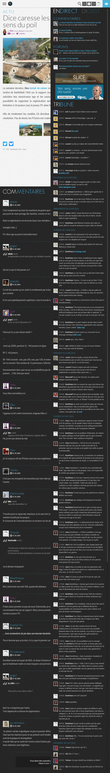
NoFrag (21, 31)
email (12, 33)
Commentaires (67, 18)
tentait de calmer (38, 88)
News (24, 149)
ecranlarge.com (80, 251)
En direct (66, 11)
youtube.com (64, 173)
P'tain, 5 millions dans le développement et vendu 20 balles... (80, 32)
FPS (7, 149)
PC (4, 149)
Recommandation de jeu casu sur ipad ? (75, 66)
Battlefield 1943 (15, 149)
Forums (61, 47)
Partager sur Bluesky (11, 144)
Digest (91, 11)
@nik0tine (22, 33)
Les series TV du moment (69, 58)
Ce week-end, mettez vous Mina (72, 38)
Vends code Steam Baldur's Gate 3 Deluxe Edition (79, 51)
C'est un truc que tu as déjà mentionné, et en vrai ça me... (79, 25)
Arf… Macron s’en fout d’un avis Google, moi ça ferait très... (80, 53)
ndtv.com (77, 334)
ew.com (75, 131)
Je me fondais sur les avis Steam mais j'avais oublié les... (79, 40)
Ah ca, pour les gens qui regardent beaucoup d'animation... (80, 61)
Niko (12, 30)
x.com (80, 414)
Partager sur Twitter (5, 144)
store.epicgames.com (68, 187)
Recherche (79, 4)
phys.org (82, 327)
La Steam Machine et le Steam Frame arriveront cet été (80, 22)
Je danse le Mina (66, 30)
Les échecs (63, 68)
